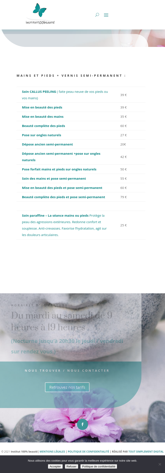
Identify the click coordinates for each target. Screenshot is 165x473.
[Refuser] (159, 464)
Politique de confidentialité (98, 466)
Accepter (55, 466)
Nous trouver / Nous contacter (61, 382)
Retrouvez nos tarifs (61, 399)
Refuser (72, 466)
